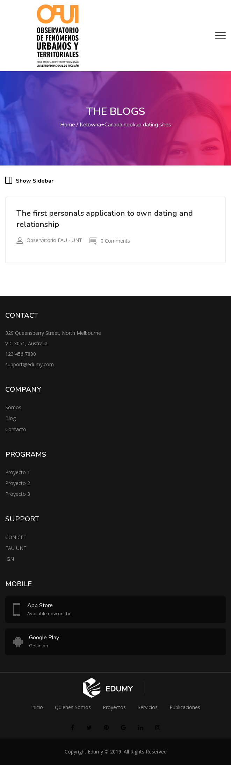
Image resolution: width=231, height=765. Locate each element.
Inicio (37, 707)
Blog (10, 418)
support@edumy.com (29, 364)
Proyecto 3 (17, 494)
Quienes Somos (73, 707)
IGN (9, 559)
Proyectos (114, 707)
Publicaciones (184, 707)
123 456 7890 (20, 354)
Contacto (15, 429)
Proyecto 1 (17, 472)
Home (67, 124)
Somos (13, 407)
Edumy (95, 751)
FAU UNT (16, 548)
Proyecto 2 (17, 483)
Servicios (148, 707)
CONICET (16, 537)
